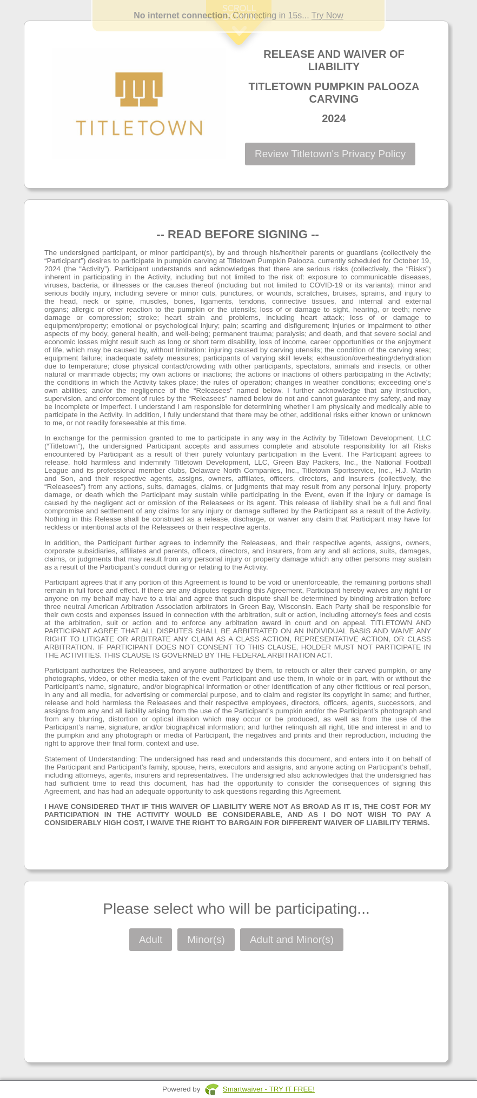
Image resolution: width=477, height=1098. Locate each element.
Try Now (327, 15)
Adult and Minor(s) (292, 939)
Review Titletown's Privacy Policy (330, 153)
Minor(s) (206, 939)
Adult (150, 939)
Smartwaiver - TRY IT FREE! (269, 1089)
